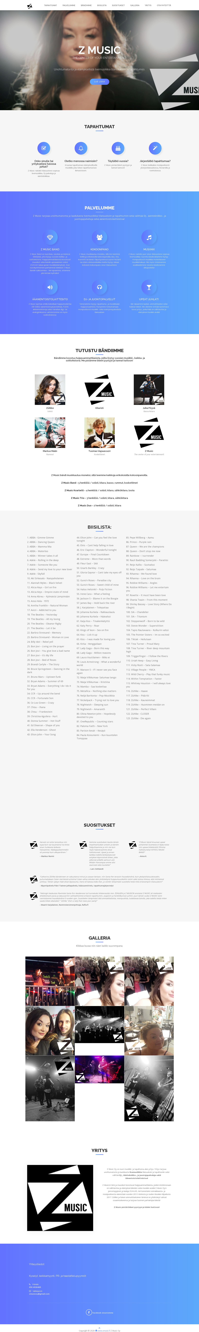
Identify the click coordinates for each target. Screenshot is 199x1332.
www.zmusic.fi (102, 1330)
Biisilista (101, 5)
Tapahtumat (50, 5)
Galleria (134, 5)
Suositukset (118, 5)
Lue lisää (99, 81)
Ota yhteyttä (164, 5)
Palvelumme (69, 5)
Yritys (148, 5)
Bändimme (86, 5)
